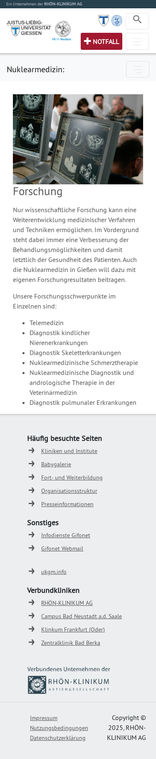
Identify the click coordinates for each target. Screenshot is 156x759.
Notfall (106, 41)
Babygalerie (56, 464)
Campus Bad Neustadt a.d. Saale (81, 616)
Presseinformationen (67, 504)
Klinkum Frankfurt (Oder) (73, 629)
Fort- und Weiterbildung (72, 477)
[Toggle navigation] (137, 21)
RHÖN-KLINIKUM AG (67, 603)
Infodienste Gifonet (65, 535)
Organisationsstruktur (69, 491)
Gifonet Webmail (62, 548)
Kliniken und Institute (69, 451)
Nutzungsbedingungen (59, 728)
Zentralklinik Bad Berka (70, 642)
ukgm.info (54, 571)
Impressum (43, 718)
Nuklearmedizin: (35, 69)
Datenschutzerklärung (58, 738)
